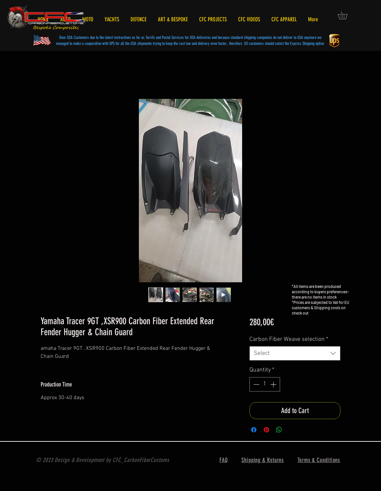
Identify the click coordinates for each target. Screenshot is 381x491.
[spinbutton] (265, 384)
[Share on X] (292, 430)
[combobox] (294, 353)
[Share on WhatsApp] (279, 430)
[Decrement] (255, 384)
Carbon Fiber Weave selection (288, 339)
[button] (346, 15)
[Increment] (274, 384)
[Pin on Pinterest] (266, 430)
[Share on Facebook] (254, 430)
